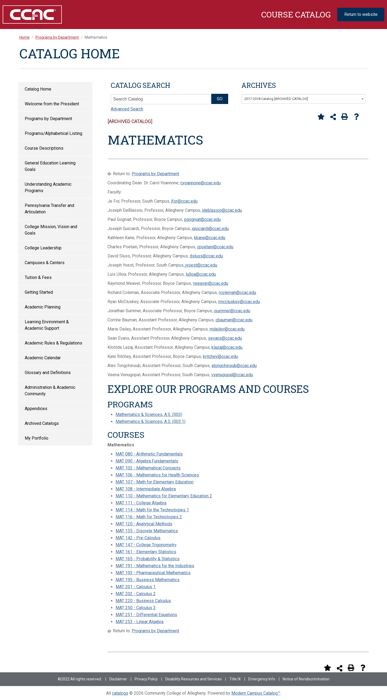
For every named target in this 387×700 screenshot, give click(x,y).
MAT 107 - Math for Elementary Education (155, 481)
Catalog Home (38, 89)
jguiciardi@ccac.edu (210, 228)
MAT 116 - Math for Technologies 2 (149, 516)
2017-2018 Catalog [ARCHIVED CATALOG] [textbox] (276, 99)
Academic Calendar (43, 357)
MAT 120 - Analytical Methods (144, 523)
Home (24, 37)
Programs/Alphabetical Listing (53, 133)
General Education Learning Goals (50, 166)
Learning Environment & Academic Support (47, 325)
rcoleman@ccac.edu (237, 292)
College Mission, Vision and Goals (51, 230)
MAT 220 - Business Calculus (143, 600)
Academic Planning (42, 307)
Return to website (361, 14)
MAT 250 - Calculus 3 (136, 607)
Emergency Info (261, 679)
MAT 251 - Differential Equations (146, 614)
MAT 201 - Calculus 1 (136, 586)
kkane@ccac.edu (209, 237)
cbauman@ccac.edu (234, 319)
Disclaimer (118, 679)
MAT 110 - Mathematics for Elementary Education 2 (164, 495)
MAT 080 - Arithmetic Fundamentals (149, 454)
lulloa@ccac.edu (201, 274)
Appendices (36, 408)
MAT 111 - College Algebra (141, 502)
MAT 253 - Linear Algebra (139, 621)
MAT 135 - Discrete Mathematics (147, 530)
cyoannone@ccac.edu (200, 182)
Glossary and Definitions (48, 372)
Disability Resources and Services (193, 679)
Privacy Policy (146, 679)
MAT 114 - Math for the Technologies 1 (152, 509)
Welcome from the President (52, 103)
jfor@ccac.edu (184, 201)
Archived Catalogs (42, 423)
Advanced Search (127, 109)
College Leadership (43, 247)
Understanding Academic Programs (48, 187)
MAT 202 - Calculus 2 (136, 593)
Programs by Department (48, 118)
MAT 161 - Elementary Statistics (146, 551)
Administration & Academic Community (50, 390)
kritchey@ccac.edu (220, 356)
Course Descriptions (44, 148)
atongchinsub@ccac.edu (234, 365)
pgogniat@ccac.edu (202, 219)
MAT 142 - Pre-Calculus (138, 537)
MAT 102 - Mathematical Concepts (148, 468)
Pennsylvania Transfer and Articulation (49, 208)
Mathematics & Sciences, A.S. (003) (149, 414)
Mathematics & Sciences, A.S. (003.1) (150, 421)
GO (220, 98)
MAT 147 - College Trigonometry (146, 544)
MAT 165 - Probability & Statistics (148, 558)
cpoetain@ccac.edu (215, 246)
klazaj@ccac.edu (227, 347)
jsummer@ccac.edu (232, 310)
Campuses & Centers (44, 262)
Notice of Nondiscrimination (306, 679)
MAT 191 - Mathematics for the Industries (155, 565)
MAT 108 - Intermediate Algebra (146, 488)
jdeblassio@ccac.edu (222, 210)
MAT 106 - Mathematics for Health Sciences (157, 475)
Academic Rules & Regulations (53, 343)
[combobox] (303, 99)
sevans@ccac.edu (225, 338)
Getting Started (39, 292)
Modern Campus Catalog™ (255, 693)
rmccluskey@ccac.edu (239, 301)
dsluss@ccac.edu (206, 256)
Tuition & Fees (38, 277)
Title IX (235, 679)
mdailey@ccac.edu (227, 329)
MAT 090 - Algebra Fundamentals (147, 461)
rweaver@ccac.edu (210, 283)
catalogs (120, 693)
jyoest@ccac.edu (200, 265)
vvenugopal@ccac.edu (232, 374)
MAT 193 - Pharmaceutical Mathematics (153, 572)
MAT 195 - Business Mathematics (148, 579)
